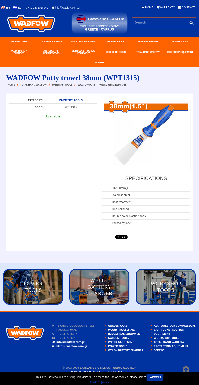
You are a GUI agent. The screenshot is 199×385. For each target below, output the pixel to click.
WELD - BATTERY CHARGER (18, 52)
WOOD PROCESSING (51, 41)
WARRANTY (166, 7)
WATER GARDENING (148, 41)
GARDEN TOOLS (115, 41)
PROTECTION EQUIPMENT (180, 52)
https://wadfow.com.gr (69, 346)
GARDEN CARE (19, 41)
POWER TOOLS (180, 41)
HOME (147, 7)
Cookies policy (120, 371)
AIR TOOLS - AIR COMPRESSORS (51, 52)
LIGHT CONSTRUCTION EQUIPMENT (83, 52)
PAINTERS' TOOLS (71, 100)
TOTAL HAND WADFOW (147, 52)
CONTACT (186, 7)
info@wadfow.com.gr (65, 7)
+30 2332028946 (36, 7)
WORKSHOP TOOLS (116, 52)
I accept (155, 377)
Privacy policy (98, 371)
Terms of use (77, 371)
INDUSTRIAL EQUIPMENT (83, 41)
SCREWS (99, 62)
